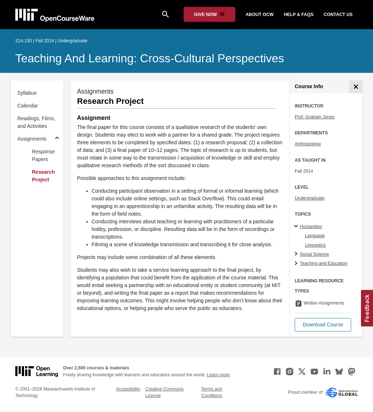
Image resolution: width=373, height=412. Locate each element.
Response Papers (43, 155)
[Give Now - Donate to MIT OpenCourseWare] (210, 14)
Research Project (43, 176)
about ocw (260, 14)
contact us (338, 14)
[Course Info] (355, 87)
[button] (323, 324)
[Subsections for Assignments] (57, 139)
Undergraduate (310, 198)
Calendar (27, 106)
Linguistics (315, 245)
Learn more (218, 374)
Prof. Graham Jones (315, 116)
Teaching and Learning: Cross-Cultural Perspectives (149, 58)
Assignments (32, 139)
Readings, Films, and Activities (36, 122)
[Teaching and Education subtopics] (297, 263)
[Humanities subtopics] (297, 226)
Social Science (314, 254)
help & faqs (298, 14)
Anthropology (308, 143)
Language (315, 235)
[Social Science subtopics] (297, 254)
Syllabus (27, 93)
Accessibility (128, 389)
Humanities (311, 226)
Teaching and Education (324, 263)
